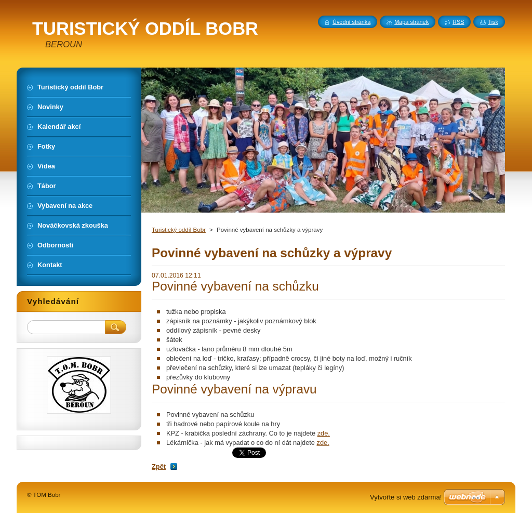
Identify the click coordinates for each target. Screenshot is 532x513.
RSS (458, 22)
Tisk (493, 22)
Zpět (159, 466)
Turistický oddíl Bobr (179, 230)
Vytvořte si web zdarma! (406, 497)
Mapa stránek (411, 22)
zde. (323, 433)
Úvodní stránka (351, 22)
